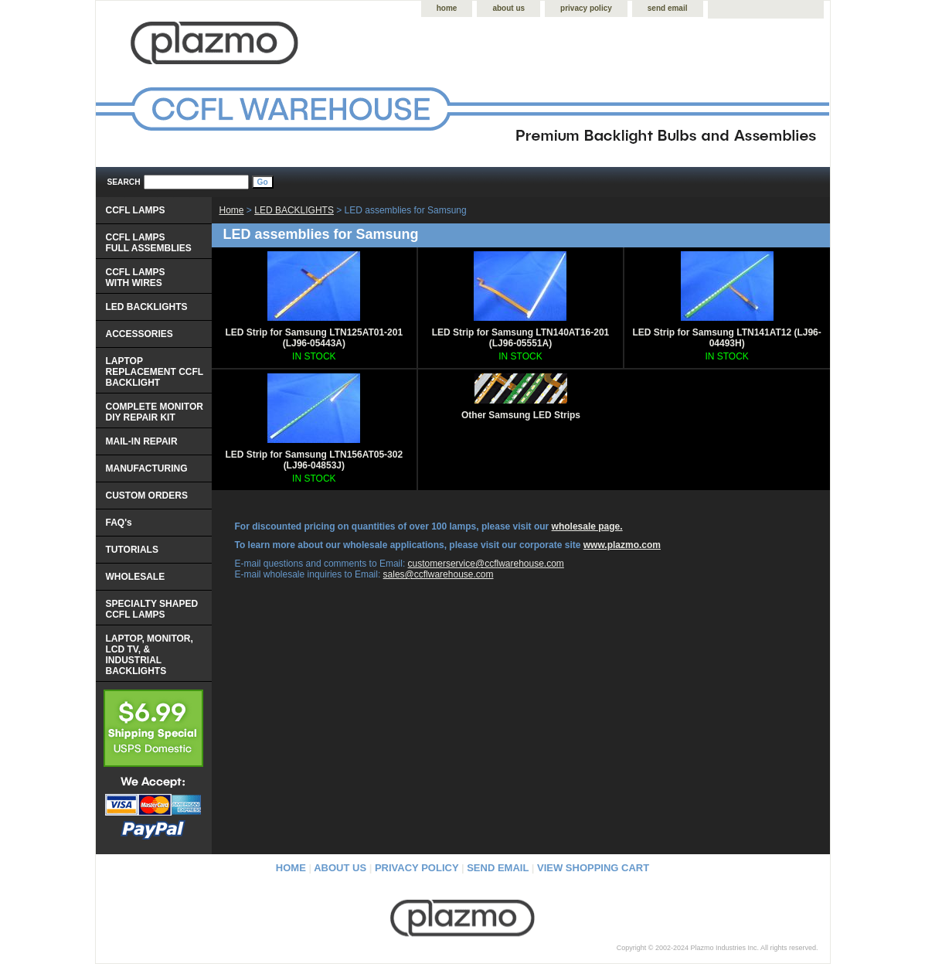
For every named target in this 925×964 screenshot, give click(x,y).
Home (231, 210)
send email (668, 8)
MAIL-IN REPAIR (142, 441)
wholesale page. (587, 526)
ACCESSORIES (139, 334)
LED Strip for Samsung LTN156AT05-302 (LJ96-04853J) (314, 460)
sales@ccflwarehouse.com (438, 574)
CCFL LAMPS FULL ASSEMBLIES (149, 243)
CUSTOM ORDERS (147, 495)
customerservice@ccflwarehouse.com (486, 563)
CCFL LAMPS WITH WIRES (135, 277)
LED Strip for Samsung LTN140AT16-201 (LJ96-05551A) (521, 338)
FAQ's (119, 522)
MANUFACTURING (147, 468)
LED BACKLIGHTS (294, 210)
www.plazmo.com (622, 545)
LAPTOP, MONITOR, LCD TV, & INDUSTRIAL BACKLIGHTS (149, 654)
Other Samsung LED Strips (520, 415)
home (447, 8)
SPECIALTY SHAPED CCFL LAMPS (152, 609)
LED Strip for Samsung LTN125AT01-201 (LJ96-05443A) (314, 338)
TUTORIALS (132, 549)
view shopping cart (593, 868)
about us (508, 8)
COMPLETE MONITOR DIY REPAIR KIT (154, 412)
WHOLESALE (135, 576)
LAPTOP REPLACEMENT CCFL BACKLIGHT (155, 372)
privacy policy (586, 8)
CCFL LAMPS (135, 210)
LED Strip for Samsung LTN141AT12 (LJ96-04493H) (727, 338)
